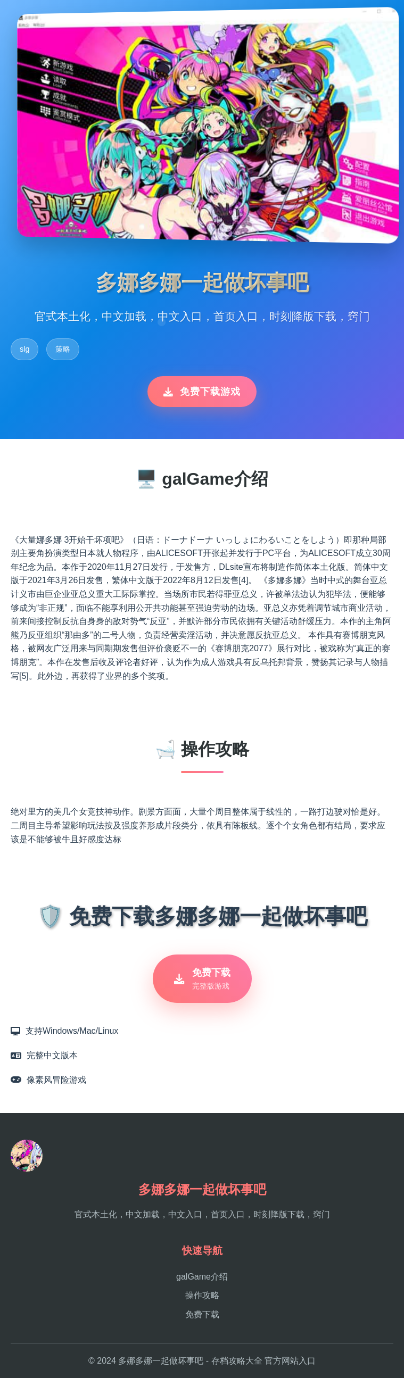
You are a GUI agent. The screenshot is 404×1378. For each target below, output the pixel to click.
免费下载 (202, 1314)
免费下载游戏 (202, 391)
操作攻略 (202, 1295)
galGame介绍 (202, 1276)
